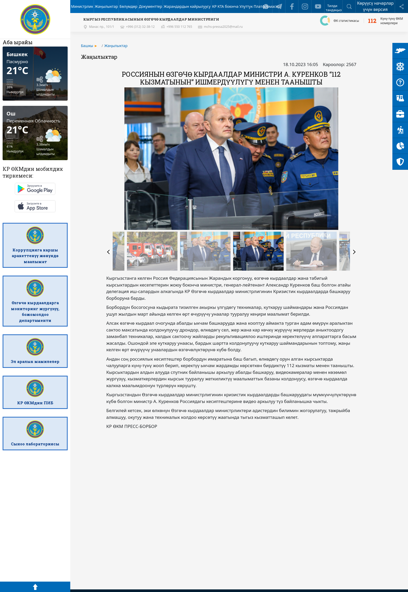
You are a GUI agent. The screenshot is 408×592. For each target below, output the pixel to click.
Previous (108, 252)
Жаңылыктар (116, 45)
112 (372, 20)
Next (353, 252)
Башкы (87, 45)
